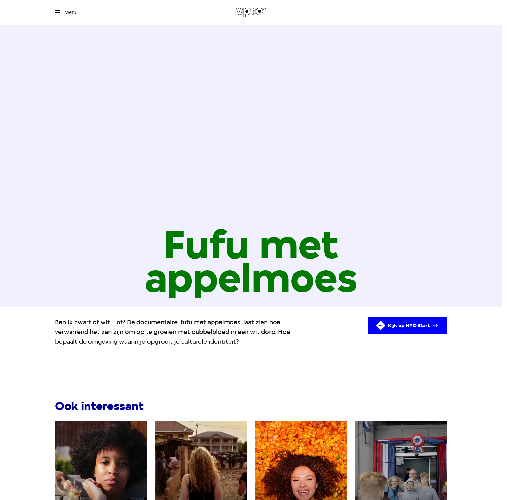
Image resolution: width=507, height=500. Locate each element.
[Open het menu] (66, 12)
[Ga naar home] (251, 12)
